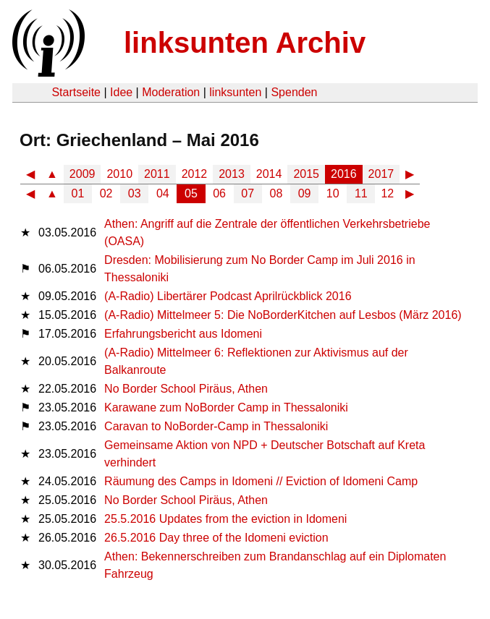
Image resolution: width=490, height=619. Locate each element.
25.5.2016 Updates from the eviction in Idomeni (225, 519)
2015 (306, 174)
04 (162, 193)
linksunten (235, 92)
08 (276, 193)
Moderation (171, 92)
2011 (157, 174)
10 (332, 193)
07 (247, 193)
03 (134, 193)
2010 (119, 174)
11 (361, 193)
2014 (269, 174)
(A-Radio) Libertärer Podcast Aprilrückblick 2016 (227, 296)
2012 (195, 174)
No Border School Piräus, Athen (186, 389)
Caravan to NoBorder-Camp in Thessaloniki (216, 426)
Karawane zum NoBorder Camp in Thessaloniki (226, 407)
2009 (82, 174)
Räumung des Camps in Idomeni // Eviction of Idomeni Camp (261, 481)
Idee (121, 92)
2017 (381, 174)
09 (304, 193)
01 (78, 193)
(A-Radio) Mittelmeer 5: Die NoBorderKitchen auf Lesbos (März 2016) (283, 315)
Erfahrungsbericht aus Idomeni (183, 334)
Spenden (294, 92)
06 (219, 193)
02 (106, 193)
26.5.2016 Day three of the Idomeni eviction (216, 538)
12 (387, 193)
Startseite (76, 92)
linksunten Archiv (245, 43)
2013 (232, 174)
